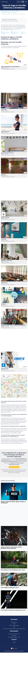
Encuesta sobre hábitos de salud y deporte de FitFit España (14, 628)
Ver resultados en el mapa (14, 386)
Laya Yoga (3, 174)
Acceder (14, 623)
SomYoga (3, 304)
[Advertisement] (14, 81)
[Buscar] (23, 2)
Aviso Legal (14, 635)
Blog (14, 627)
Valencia (14, 12)
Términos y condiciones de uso (14, 633)
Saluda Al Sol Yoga (5, 217)
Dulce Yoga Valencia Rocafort (7, 152)
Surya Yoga (3, 239)
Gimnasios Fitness (5, 11)
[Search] (19, 2)
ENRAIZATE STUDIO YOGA (6, 260)
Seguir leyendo (17, 29)
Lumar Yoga (3, 109)
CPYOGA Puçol (4, 282)
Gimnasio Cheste (4, 368)
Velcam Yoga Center (5, 131)
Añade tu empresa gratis (14, 625)
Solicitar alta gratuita (14, 467)
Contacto (14, 642)
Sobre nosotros (14, 622)
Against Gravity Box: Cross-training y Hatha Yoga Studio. (13, 325)
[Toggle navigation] (26, 2)
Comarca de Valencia (6, 12)
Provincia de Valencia (14, 11)
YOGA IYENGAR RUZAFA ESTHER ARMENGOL (10, 66)
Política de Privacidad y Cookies (14, 637)
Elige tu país (14, 648)
